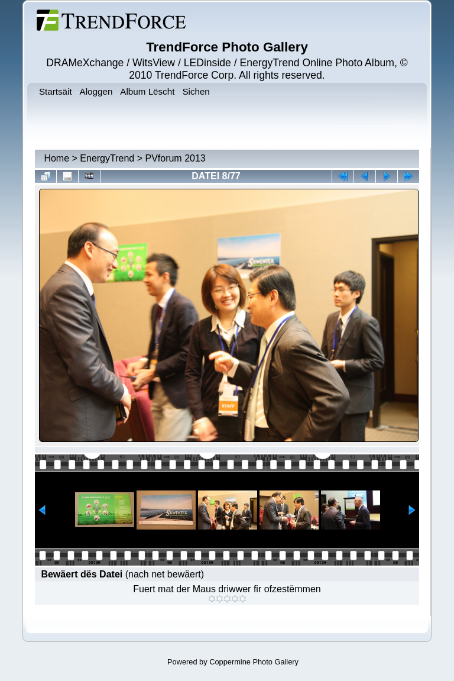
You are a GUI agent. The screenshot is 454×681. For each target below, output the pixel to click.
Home (56, 158)
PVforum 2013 (175, 158)
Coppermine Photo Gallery (254, 661)
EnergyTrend (107, 158)
